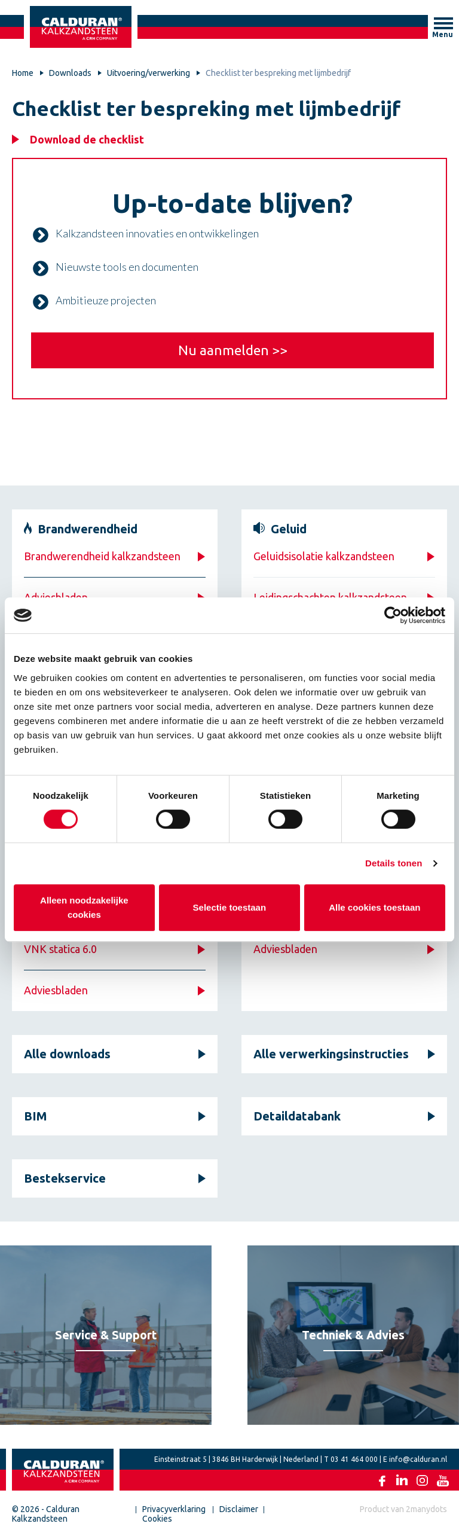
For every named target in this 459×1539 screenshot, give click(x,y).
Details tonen (393, 863)
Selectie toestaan (230, 907)
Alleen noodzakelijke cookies (84, 907)
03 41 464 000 (354, 1459)
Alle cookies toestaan (374, 907)
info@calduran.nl (418, 1459)
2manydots (426, 1509)
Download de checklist (87, 139)
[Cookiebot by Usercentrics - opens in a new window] (393, 615)
